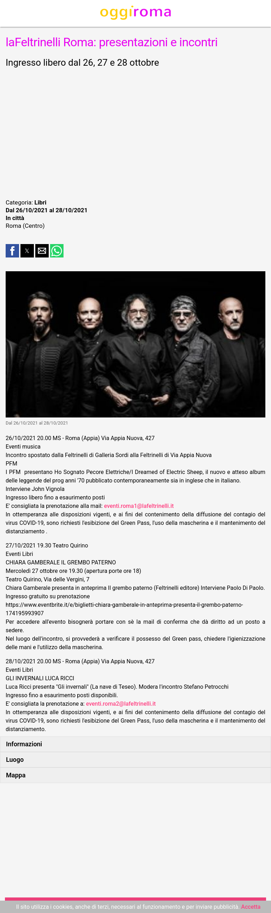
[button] (12, 250)
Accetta (250, 906)
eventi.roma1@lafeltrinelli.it (139, 506)
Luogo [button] (15, 759)
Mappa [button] (15, 775)
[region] (135, 132)
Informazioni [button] (24, 744)
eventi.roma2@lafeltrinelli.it (121, 703)
